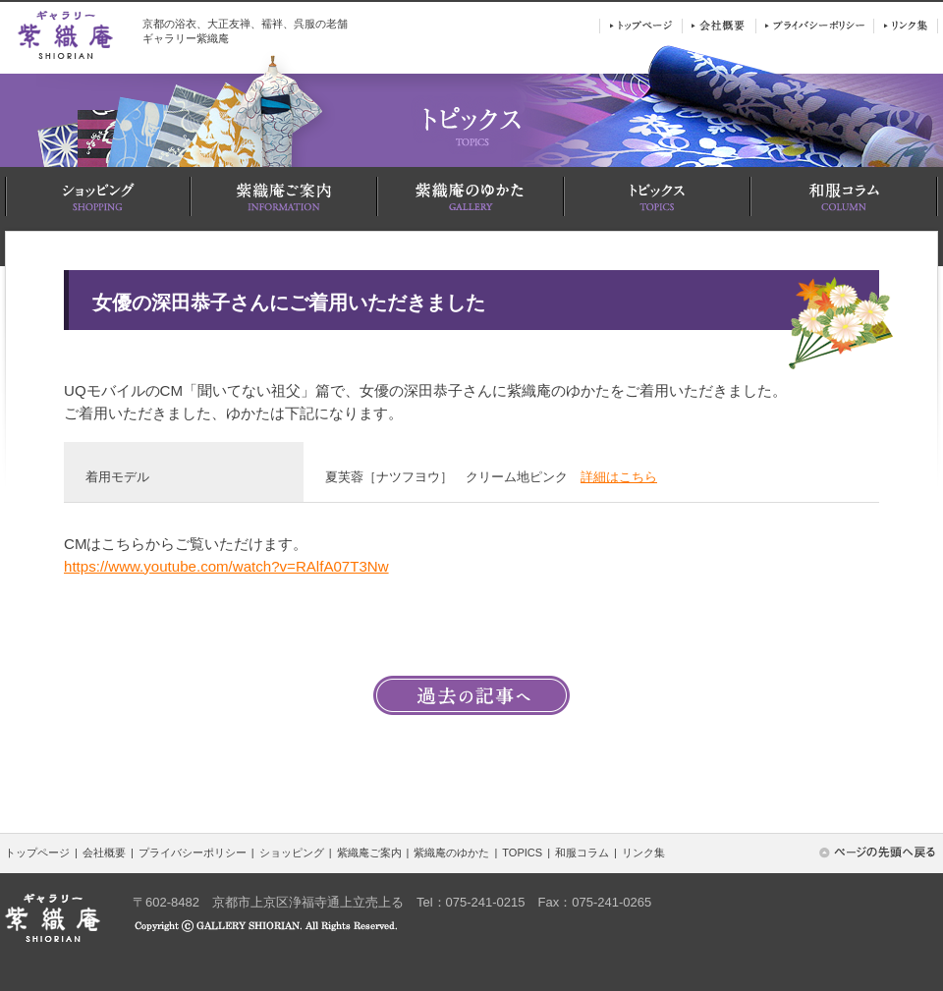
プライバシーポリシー (193, 852)
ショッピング (291, 852)
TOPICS (522, 852)
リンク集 (643, 852)
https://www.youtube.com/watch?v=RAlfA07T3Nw (226, 566)
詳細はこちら (619, 476)
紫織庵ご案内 (369, 852)
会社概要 (104, 852)
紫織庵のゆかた (451, 852)
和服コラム (582, 852)
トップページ (37, 852)
